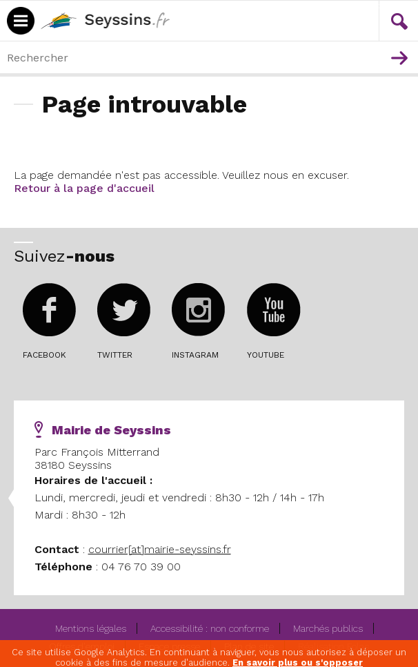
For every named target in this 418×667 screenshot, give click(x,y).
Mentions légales (90, 628)
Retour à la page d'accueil (84, 188)
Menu (358, 5)
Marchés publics (328, 628)
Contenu (388, 5)
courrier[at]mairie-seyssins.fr (159, 549)
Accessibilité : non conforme (209, 628)
